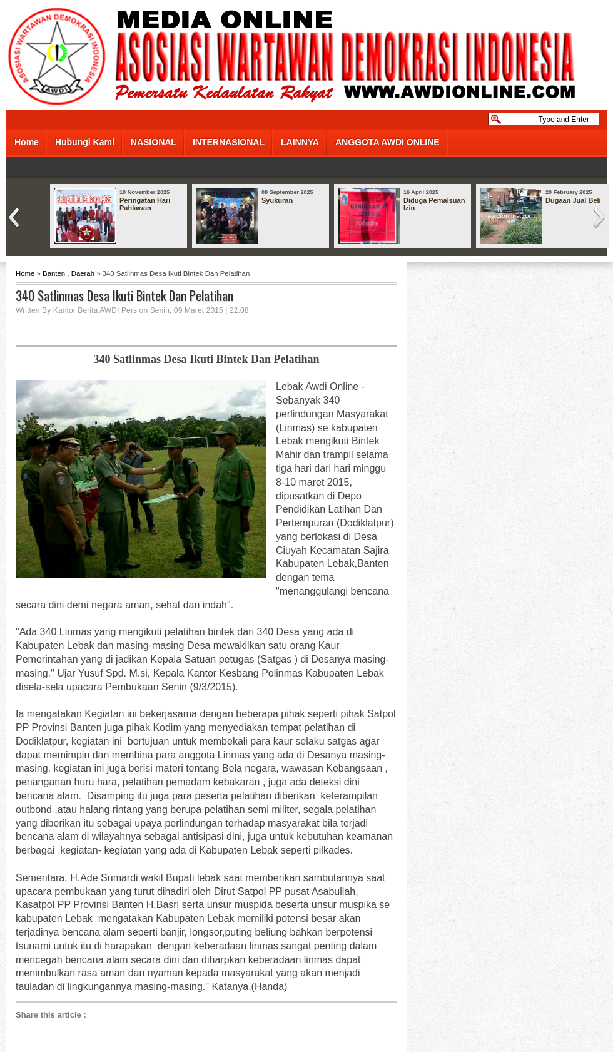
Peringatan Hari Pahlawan (144, 204)
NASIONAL (153, 142)
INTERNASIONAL (229, 142)
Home (26, 142)
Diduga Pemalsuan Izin (434, 204)
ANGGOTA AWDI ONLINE (387, 142)
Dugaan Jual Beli (573, 200)
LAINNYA (300, 142)
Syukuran (277, 200)
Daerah (82, 273)
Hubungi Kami (84, 142)
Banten (54, 273)
